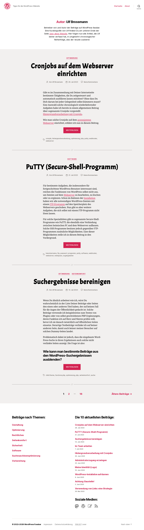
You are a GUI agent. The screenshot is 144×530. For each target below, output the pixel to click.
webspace (58, 256)
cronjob (48, 138)
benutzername (51, 253)
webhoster (93, 138)
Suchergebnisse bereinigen (72, 281)
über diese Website (58, 33)
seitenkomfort (85, 375)
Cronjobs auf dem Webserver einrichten (72, 70)
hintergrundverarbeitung (61, 138)
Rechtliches (18, 435)
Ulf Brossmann (57, 82)
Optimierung (72, 58)
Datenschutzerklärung (64, 524)
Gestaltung (17, 425)
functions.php (60, 375)
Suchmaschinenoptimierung (26, 456)
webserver (50, 141)
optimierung (75, 138)
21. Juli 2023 (73, 175)
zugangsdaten (68, 256)
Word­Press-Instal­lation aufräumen (91, 474)
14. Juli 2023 (73, 290)
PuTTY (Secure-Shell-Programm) (72, 167)
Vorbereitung (18, 461)
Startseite (118, 6)
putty (86, 138)
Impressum (48, 524)
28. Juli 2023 (73, 82)
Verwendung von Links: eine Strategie (93, 488)
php (82, 138)
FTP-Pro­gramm (57, 204)
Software (72, 159)
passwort (63, 253)
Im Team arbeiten (83, 446)
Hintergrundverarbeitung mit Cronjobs (62, 114)
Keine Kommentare (91, 82)
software (84, 253)
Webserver (69, 195)
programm (72, 253)
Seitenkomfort (79, 274)
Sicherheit (17, 445)
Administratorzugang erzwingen (91, 460)
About (127, 6)
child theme (50, 375)
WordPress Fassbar (32, 524)
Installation (89, 198)
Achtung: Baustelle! (84, 481)
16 (81, 393)
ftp (58, 253)
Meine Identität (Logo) (86, 467)
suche (93, 375)
